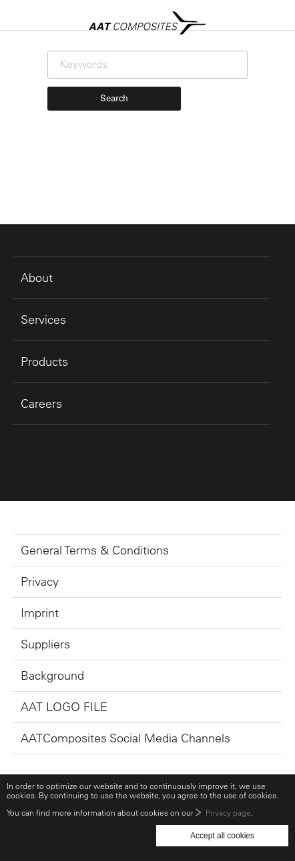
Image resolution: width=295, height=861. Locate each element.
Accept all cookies (222, 835)
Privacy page (228, 812)
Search (114, 97)
